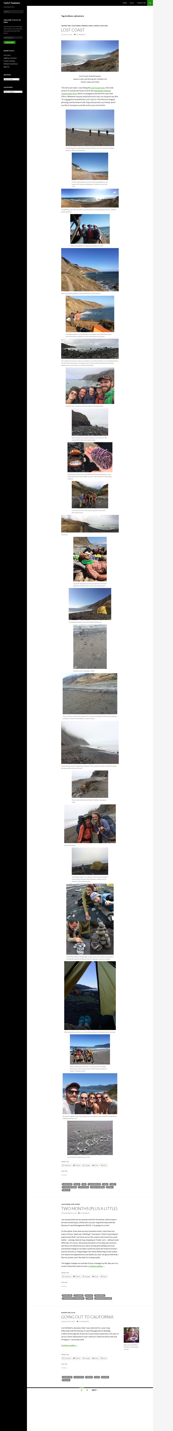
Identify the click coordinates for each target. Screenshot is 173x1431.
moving (105, 1377)
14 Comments (84, 1321)
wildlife (66, 1190)
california (79, 1377)
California (76, 26)
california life (94, 1184)
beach (77, 1184)
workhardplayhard (103, 1298)
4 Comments (85, 1213)
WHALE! (110, 1187)
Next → (95, 1390)
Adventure (66, 26)
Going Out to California (87, 1316)
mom (97, 1377)
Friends (84, 26)
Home (125, 3)
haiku (105, 1184)
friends (89, 1377)
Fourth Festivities (9, 61)
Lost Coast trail (97, 87)
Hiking (97, 26)
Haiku (90, 26)
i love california (69, 1187)
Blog (132, 3)
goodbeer (79, 1295)
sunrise (89, 1298)
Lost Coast (73, 29)
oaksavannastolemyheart (73, 1298)
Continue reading (96, 1266)
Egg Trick (6, 67)
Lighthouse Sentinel (10, 58)
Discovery (75, 1204)
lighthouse (83, 1187)
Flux (73, 1313)
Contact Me (141, 3)
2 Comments (80, 34)
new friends (100, 1295)
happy (113, 1184)
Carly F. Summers (12, 3)
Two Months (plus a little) (89, 1208)
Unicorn (104, 26)
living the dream (97, 1187)
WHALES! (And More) (11, 64)
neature (89, 1295)
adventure (67, 1184)
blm (84, 1184)
